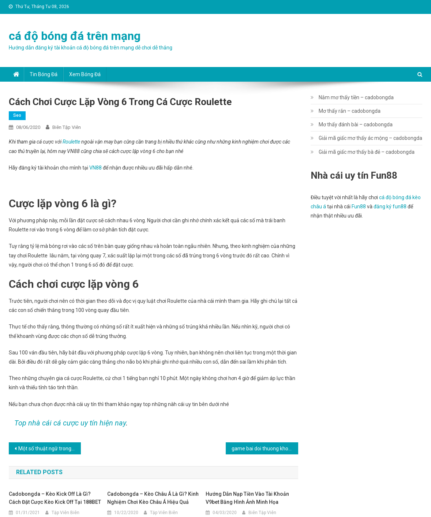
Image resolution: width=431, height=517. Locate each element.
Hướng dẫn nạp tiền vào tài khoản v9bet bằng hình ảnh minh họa (247, 498)
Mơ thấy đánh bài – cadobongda (356, 124)
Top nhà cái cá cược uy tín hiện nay (70, 423)
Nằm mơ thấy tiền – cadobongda (356, 97)
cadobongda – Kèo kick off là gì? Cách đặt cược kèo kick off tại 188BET (55, 498)
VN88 (95, 168)
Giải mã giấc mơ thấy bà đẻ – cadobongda (367, 152)
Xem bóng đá (85, 74)
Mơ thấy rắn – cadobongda (350, 111)
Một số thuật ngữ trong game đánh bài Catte (49, 448)
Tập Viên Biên (65, 512)
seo (17, 115)
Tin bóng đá (43, 74)
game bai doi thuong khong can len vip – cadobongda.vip (265, 448)
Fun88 (359, 206)
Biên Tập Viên (66, 127)
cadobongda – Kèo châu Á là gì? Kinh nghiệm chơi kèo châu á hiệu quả (153, 498)
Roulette (71, 142)
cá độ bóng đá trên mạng (74, 36)
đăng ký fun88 (390, 206)
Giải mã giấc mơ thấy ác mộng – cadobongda (370, 138)
